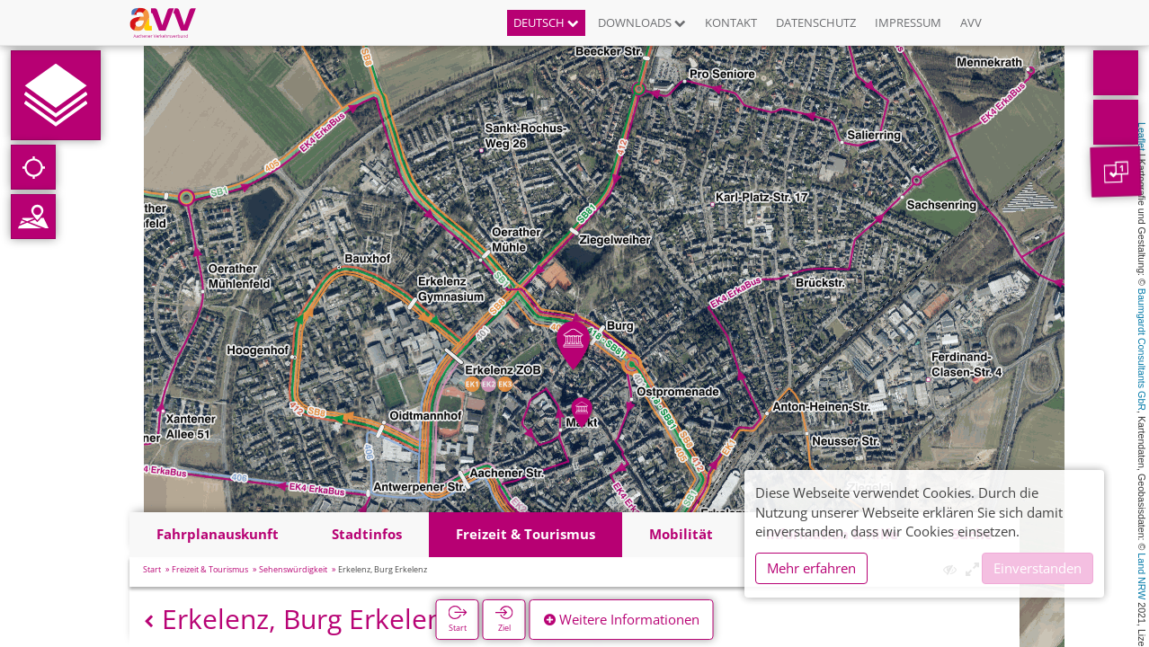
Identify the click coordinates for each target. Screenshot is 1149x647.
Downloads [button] (642, 22)
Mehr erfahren (811, 568)
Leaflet (1141, 136)
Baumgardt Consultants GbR (1141, 349)
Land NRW (1141, 576)
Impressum (908, 22)
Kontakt (731, 22)
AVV (971, 22)
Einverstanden (1037, 568)
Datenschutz (816, 22)
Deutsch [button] (546, 22)
